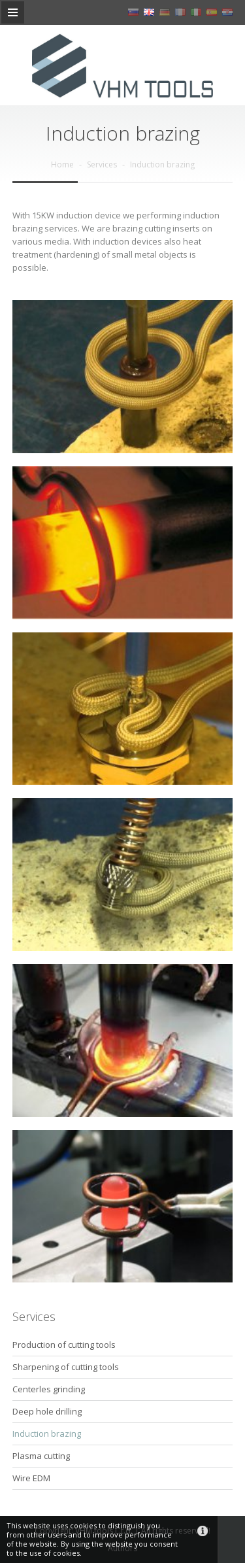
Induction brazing (162, 164)
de (164, 12)
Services (102, 164)
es (211, 12)
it (196, 12)
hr (227, 12)
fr (180, 12)
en (149, 12)
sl (133, 12)
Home (62, 164)
